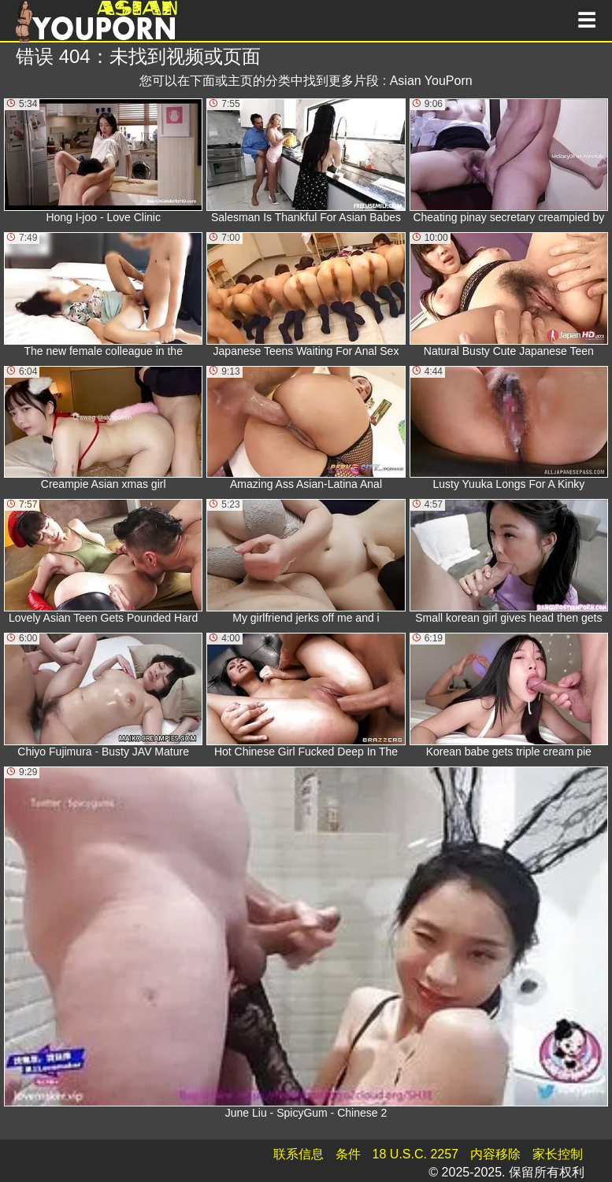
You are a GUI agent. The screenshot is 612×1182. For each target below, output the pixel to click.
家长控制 (557, 1154)
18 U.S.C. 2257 (415, 1154)
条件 (348, 1154)
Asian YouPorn (431, 80)
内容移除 (495, 1154)
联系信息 (298, 1154)
